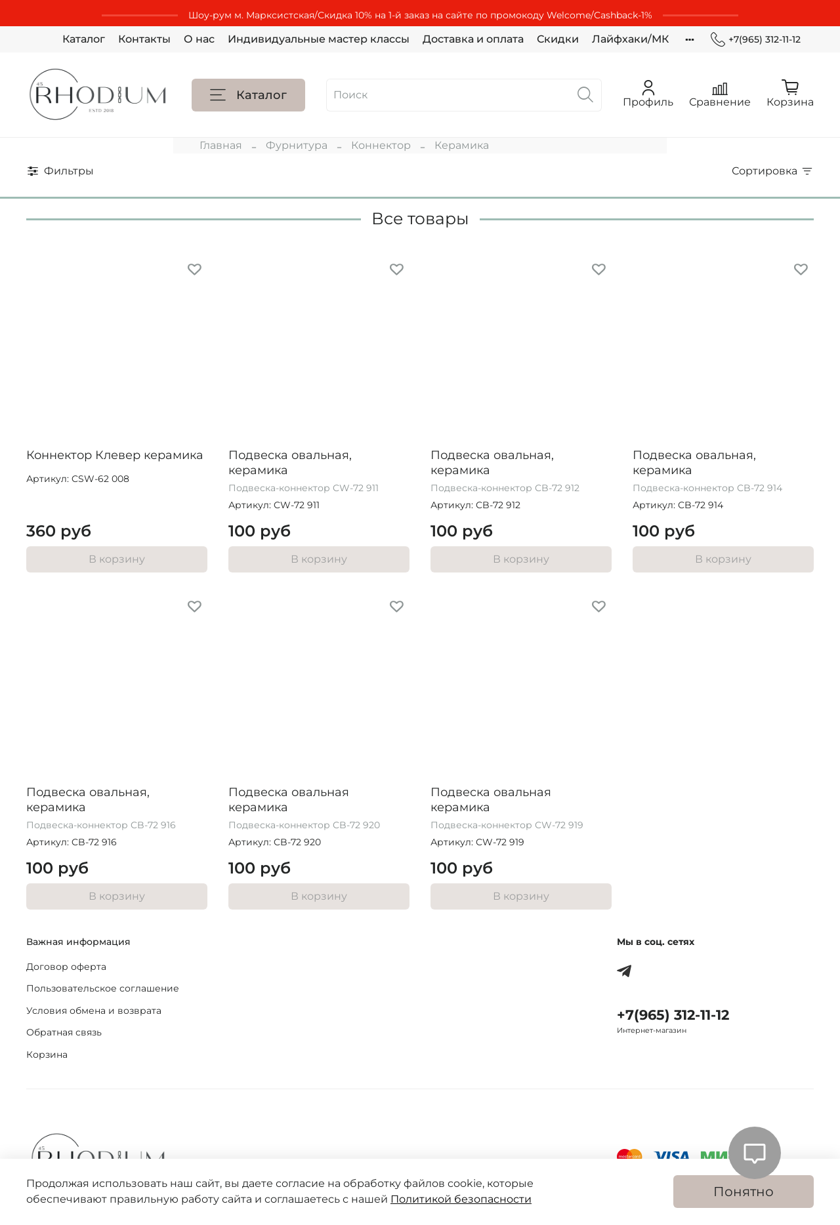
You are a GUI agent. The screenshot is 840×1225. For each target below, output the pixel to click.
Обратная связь (64, 1032)
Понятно (743, 1191)
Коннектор (381, 145)
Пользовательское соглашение (102, 988)
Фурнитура (296, 145)
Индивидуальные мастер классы (319, 39)
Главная (221, 145)
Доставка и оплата (473, 39)
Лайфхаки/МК (630, 39)
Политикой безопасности (461, 1199)
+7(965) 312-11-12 (756, 40)
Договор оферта (66, 967)
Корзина (47, 1054)
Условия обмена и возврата (93, 1010)
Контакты (144, 39)
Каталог (83, 39)
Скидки (558, 39)
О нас (199, 39)
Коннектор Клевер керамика (114, 455)
